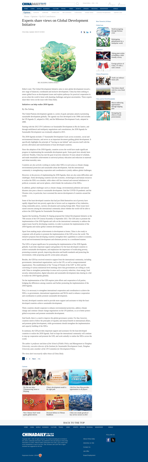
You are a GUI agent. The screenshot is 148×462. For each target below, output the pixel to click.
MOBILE (115, 8)
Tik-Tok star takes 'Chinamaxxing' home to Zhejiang (31, 389)
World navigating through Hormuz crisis (117, 31)
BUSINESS (46, 8)
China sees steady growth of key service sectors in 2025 (79, 414)
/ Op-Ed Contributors (47, 16)
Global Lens (55, 12)
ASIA (93, 3)
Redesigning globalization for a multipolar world (118, 41)
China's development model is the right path (56, 388)
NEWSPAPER (104, 8)
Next (34, 359)
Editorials (45, 12)
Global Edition (87, 3)
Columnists (78, 12)
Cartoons (36, 12)
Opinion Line (118, 12)
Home (26, 16)
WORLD (39, 8)
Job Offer (86, 451)
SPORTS (78, 8)
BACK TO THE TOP (74, 422)
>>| (39, 359)
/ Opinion (34, 16)
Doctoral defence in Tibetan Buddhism (55, 414)
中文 (97, 3)
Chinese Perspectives (103, 12)
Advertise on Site (88, 443)
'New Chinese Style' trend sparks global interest (31, 414)
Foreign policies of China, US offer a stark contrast (118, 65)
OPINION (86, 8)
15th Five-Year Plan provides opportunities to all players (79, 388)
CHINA (32, 8)
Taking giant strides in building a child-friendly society (118, 55)
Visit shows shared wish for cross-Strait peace (118, 90)
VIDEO (71, 8)
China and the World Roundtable (105, 99)
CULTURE (56, 8)
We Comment (66, 12)
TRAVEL (63, 8)
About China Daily (89, 439)
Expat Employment (89, 455)
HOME (26, 8)
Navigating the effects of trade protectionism (116, 115)
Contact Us (86, 447)
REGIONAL (94, 8)
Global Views (89, 12)
